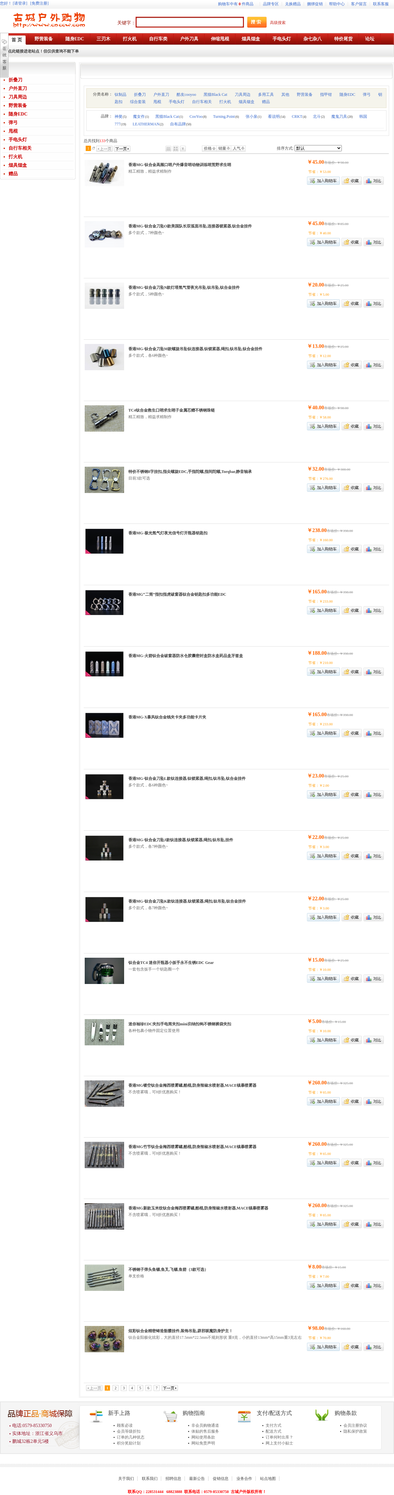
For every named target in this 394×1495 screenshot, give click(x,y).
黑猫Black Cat (215, 94)
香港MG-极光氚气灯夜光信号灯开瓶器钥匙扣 (168, 533)
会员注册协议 (355, 1425)
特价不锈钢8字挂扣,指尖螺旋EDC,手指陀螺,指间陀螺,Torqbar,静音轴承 (190, 471)
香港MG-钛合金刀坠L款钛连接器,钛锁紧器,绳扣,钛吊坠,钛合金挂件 (187, 778)
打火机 (15, 156)
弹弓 (13, 122)
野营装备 (18, 105)
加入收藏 (351, 181)
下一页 (122, 149)
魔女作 (141, 116)
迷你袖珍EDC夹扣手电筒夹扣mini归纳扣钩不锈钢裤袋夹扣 (179, 1024)
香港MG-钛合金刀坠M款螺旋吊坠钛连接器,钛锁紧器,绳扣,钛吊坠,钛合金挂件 (195, 349)
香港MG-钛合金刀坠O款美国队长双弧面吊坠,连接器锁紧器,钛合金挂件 (190, 226)
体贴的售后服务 (205, 1431)
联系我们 (150, 1478)
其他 (285, 94)
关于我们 (126, 1478)
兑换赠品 (293, 4)
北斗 (319, 116)
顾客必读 (125, 1425)
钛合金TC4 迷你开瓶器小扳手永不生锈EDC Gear (171, 962)
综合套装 (138, 101)
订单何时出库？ (279, 1437)
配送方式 (273, 1431)
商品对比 (373, 181)
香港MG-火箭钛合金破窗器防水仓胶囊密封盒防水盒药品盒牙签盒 (185, 655)
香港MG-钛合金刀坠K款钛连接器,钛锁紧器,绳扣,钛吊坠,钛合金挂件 (187, 901)
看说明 (276, 116)
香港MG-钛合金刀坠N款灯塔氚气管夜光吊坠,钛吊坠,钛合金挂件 (184, 287)
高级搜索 (278, 22)
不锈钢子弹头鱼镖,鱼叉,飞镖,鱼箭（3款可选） (168, 1269)
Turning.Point (226, 116)
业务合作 (244, 1478)
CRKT (299, 116)
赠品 (13, 173)
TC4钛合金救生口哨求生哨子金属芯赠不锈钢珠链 (171, 410)
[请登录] (20, 3)
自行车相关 (20, 148)
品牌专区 (271, 4)
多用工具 (266, 94)
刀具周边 (18, 97)
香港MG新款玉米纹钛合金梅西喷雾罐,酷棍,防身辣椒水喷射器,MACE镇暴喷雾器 (198, 1208)
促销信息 (221, 1478)
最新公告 (197, 1478)
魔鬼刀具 (342, 116)
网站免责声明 (203, 1443)
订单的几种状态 (130, 1437)
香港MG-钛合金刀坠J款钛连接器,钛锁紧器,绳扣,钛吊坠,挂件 (180, 840)
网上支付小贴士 (279, 1443)
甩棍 (13, 131)
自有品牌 (180, 124)
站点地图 (268, 1478)
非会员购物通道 (205, 1425)
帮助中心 (337, 4)
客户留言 (359, 4)
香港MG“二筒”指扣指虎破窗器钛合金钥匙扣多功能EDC (177, 594)
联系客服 (381, 4)
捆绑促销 (315, 4)
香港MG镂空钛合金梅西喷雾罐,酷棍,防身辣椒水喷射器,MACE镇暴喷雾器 (192, 1085)
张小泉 (253, 116)
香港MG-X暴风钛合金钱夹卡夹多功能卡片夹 (167, 717)
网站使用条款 (203, 1437)
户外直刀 (18, 88)
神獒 (120, 116)
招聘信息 (173, 1478)
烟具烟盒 (18, 165)
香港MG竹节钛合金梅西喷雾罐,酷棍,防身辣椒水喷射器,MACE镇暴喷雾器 (192, 1146)
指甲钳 (326, 94)
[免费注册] (39, 3)
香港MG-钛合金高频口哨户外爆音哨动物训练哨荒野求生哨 (179, 164)
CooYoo (198, 116)
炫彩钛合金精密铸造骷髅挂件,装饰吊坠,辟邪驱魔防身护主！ (180, 1331)
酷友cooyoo (186, 94)
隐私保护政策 (355, 1431)
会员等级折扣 (129, 1431)
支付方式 (273, 1425)
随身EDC (18, 114)
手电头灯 (18, 139)
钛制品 (120, 94)
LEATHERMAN (148, 124)
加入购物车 (323, 426)
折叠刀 (15, 79)
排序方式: (285, 148)
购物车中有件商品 (235, 4)
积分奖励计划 (129, 1443)
